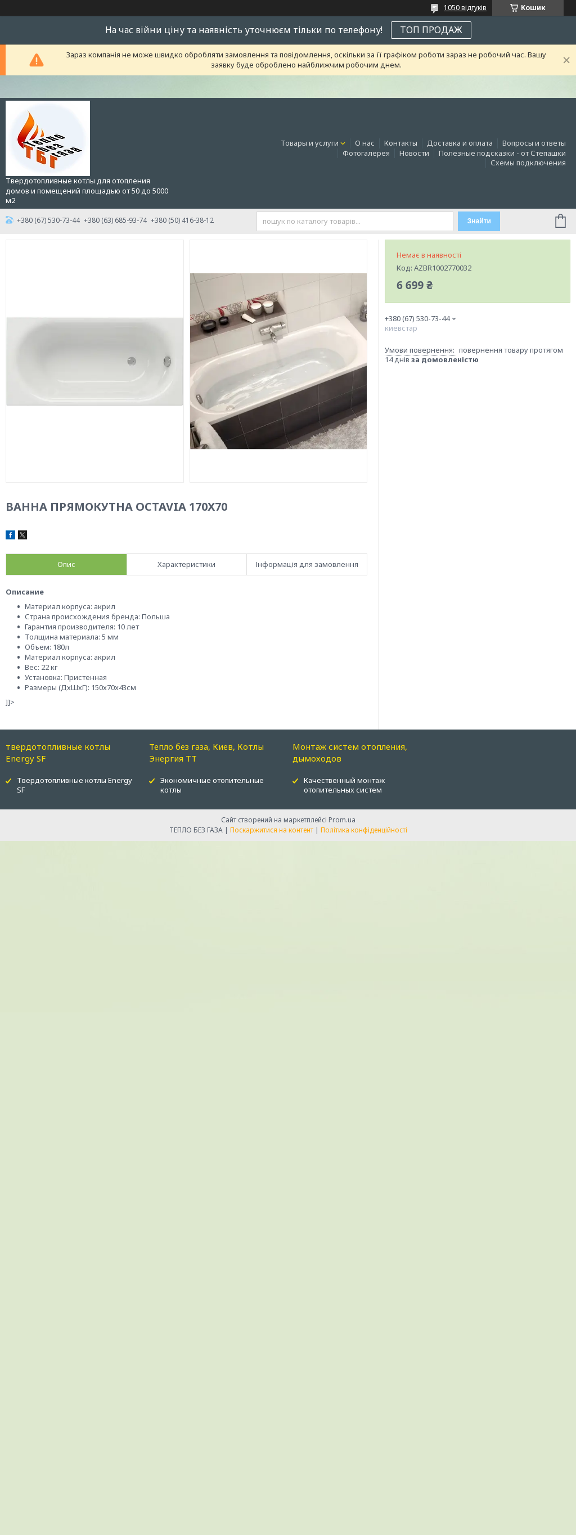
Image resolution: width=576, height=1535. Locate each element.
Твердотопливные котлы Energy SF (74, 785)
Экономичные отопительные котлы (212, 785)
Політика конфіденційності (364, 830)
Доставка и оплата (460, 143)
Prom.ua (342, 820)
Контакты (400, 143)
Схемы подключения (528, 162)
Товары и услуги (310, 143)
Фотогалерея (366, 153)
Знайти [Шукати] (479, 221)
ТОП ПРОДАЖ (431, 30)
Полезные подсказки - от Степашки (502, 153)
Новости (414, 153)
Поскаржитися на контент (271, 830)
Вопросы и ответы (534, 143)
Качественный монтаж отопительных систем (344, 785)
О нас (365, 143)
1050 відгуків (465, 7)
